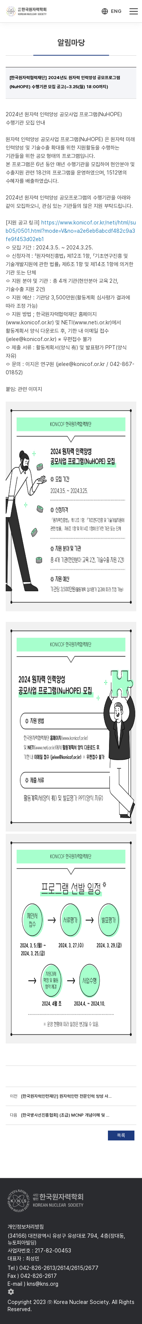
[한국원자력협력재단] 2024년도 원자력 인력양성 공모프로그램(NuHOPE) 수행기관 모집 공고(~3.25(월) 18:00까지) (64, 82)
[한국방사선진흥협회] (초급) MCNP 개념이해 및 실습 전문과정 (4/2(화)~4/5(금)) (66, 1115)
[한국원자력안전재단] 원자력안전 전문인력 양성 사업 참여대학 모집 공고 (66, 1096)
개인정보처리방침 (26, 1227)
